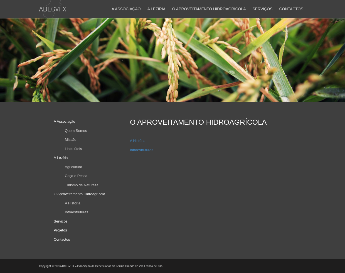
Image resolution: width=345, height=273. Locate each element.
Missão (70, 139)
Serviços (262, 9)
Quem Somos (76, 131)
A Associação (126, 9)
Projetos (60, 230)
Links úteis (73, 149)
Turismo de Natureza (81, 185)
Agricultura (73, 167)
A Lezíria (156, 9)
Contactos (291, 9)
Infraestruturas (76, 212)
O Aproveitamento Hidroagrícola (209, 9)
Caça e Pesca (76, 176)
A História (72, 203)
